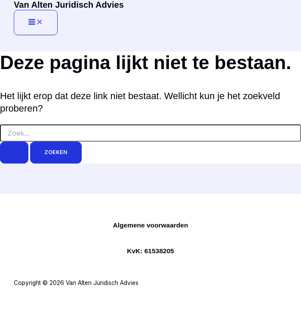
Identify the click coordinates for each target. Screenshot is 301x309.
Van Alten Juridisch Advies (69, 4)
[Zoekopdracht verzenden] (14, 153)
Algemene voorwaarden (150, 225)
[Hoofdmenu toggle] (36, 22)
